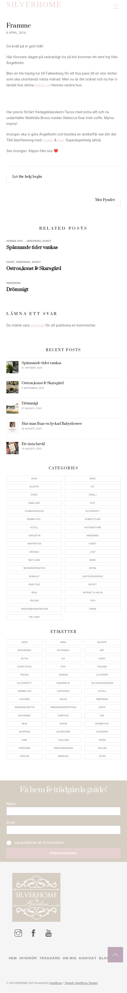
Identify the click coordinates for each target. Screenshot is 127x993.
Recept (92, 584)
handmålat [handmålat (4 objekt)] (63, 683)
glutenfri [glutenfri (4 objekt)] (102, 675)
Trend (92, 609)
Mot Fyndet (105, 200)
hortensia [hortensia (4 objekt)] (63, 691)
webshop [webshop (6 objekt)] (63, 756)
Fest (92, 503)
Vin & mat (34, 617)
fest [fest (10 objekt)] (63, 667)
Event (10, 262)
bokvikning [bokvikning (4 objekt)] (24, 650)
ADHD (34, 478)
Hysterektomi (92, 527)
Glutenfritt (92, 511)
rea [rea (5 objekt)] (102, 715)
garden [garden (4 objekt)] (63, 675)
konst (47, 241)
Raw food (34, 584)
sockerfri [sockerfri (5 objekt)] (102, 732)
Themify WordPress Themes (81, 983)
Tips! (93, 600)
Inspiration (34, 543)
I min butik (34, 535)
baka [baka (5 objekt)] (63, 642)
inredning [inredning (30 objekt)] (102, 699)
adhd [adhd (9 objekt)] (24, 642)
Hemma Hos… (34, 519)
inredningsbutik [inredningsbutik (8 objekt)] (24, 707)
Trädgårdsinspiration (34, 609)
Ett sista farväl (33, 444)
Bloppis (34, 486)
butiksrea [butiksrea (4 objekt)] (63, 650)
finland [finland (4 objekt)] (102, 667)
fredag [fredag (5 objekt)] (24, 675)
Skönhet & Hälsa (93, 592)
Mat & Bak (34, 560)
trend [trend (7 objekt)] (102, 740)
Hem (13, 958)
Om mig (70, 958)
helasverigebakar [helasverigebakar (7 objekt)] (102, 683)
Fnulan (47, 140)
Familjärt (34, 503)
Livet (93, 552)
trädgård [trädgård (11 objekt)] (24, 748)
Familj (93, 495)
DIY (93, 486)
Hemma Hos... (15, 241)
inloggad (37, 325)
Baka (93, 478)
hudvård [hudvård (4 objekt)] (24, 699)
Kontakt (88, 958)
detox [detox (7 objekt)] (24, 658)
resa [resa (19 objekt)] (24, 723)
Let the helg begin (27, 176)
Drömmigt (17, 290)
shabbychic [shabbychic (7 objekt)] (102, 723)
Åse (61, 140)
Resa (34, 592)
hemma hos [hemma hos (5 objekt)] (24, 691)
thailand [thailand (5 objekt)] (63, 740)
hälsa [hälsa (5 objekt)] (63, 699)
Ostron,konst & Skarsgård (33, 268)
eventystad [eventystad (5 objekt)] (25, 667)
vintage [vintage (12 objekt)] (24, 756)
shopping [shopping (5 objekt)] (24, 732)
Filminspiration (34, 511)
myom (92, 568)
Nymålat (34, 576)
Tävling (34, 600)
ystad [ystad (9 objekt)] (102, 756)
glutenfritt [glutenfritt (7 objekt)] (24, 683)
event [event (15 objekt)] (102, 658)
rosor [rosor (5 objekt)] (63, 723)
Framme (19, 26)
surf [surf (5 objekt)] (24, 740)
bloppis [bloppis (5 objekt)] (102, 642)
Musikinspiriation (34, 568)
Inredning (34, 241)
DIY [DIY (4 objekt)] (63, 658)
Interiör (28, 958)
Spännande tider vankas (32, 247)
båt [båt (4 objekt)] (102, 650)
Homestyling (93, 519)
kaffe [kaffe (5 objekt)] (102, 707)
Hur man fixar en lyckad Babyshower (52, 424)
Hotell (34, 527)
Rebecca (42, 85)
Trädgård (49, 958)
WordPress (55, 983)
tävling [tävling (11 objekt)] (102, 748)
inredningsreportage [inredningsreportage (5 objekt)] (63, 707)
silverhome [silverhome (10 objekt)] (63, 732)
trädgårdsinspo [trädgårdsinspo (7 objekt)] (63, 748)
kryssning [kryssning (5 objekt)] (24, 715)
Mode (92, 560)
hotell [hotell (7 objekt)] (102, 691)
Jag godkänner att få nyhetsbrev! (35, 843)
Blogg (105, 958)
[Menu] (116, 6)
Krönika (34, 552)
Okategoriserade (92, 576)
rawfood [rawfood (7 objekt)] (63, 715)
